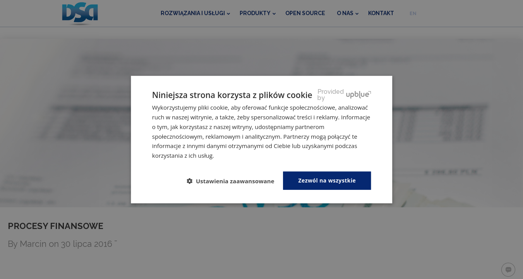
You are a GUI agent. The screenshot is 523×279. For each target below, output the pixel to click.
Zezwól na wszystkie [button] (327, 180)
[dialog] (261, 139)
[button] (234, 180)
